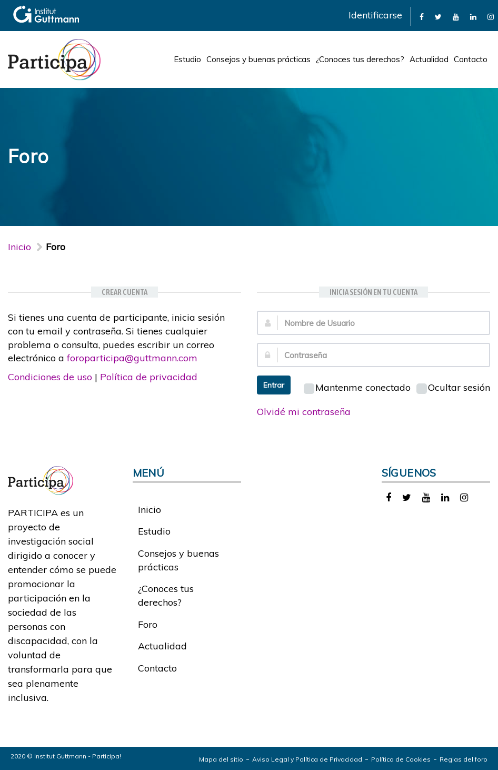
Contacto (470, 59)
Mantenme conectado (357, 387)
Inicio (19, 247)
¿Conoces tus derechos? (360, 59)
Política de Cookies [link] (401, 759)
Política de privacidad (148, 377)
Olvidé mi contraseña (304, 412)
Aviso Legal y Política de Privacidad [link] (307, 759)
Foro (147, 624)
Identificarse (375, 15)
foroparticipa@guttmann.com (132, 358)
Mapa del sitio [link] (221, 759)
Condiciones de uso (50, 377)
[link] (422, 16)
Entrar (273, 385)
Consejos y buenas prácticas (258, 59)
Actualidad (429, 59)
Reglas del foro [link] (463, 759)
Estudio (187, 59)
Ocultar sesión (453, 387)
